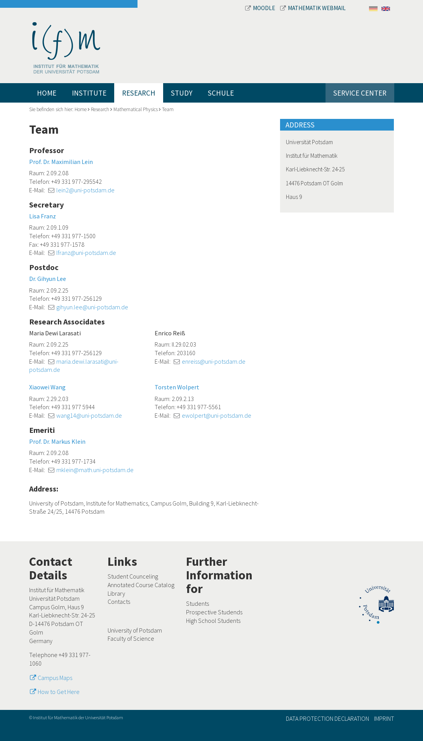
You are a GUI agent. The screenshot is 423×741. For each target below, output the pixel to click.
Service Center (359, 93)
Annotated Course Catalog (141, 585)
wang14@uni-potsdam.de (89, 415)
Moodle (260, 8)
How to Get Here (59, 692)
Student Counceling (133, 576)
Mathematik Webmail (313, 8)
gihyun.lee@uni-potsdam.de (92, 307)
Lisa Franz (42, 216)
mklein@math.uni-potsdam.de (95, 470)
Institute (89, 93)
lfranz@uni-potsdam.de (86, 252)
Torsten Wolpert (177, 387)
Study (181, 93)
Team (168, 109)
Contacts (119, 601)
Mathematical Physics (135, 109)
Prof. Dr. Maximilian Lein (61, 162)
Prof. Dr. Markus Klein (57, 441)
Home (46, 93)
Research (138, 93)
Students (197, 603)
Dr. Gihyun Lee (47, 278)
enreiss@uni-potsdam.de (213, 361)
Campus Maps (55, 678)
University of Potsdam (135, 630)
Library (116, 593)
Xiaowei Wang (47, 387)
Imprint (384, 718)
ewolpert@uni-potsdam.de (216, 415)
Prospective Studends (214, 612)
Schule (221, 93)
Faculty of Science (131, 638)
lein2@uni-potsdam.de (85, 190)
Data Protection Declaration (327, 718)
